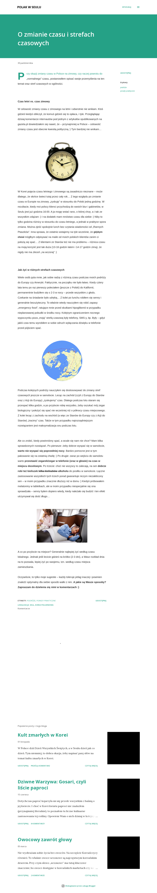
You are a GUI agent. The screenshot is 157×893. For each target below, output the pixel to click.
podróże (123, 87)
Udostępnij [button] (125, 73)
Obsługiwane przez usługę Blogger (79, 886)
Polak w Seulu (29, 7)
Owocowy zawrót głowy (45, 839)
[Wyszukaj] (126, 7)
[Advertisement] (60, 693)
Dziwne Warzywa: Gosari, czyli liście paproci (52, 785)
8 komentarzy (38, 823)
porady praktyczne (127, 91)
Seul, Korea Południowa (41, 605)
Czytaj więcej (91, 766)
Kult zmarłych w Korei (43, 735)
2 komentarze (38, 875)
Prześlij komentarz (40, 766)
